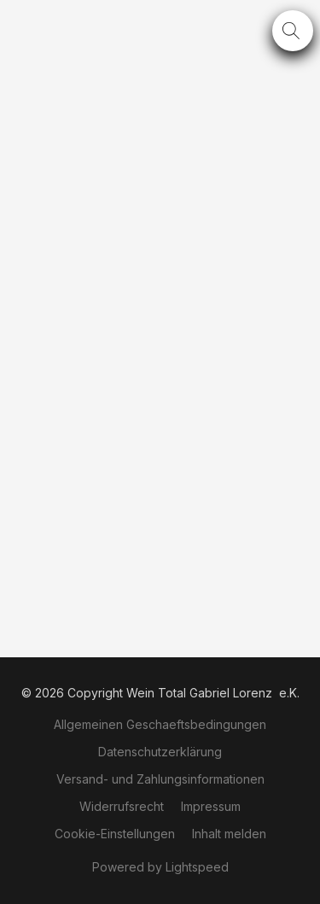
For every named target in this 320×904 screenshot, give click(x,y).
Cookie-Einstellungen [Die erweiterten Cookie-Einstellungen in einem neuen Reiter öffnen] (115, 833)
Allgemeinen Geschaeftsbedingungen (160, 724)
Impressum (211, 806)
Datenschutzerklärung (160, 751)
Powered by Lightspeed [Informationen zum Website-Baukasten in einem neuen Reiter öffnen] (160, 867)
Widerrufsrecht (121, 806)
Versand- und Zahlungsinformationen (160, 779)
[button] (292, 30)
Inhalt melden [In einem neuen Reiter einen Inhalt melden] (229, 833)
